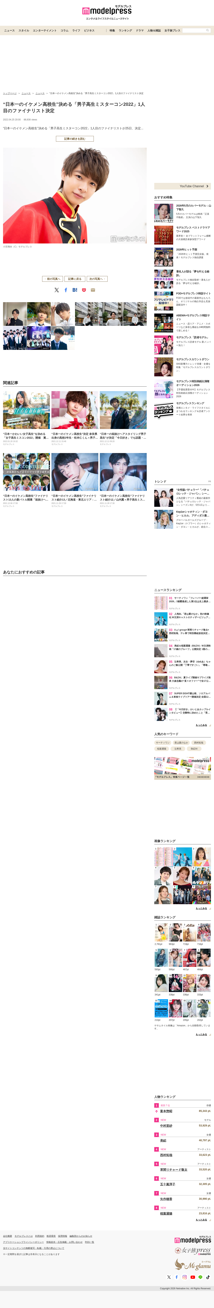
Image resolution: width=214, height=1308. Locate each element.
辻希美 (177, 748)
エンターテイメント (45, 30)
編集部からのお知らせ (81, 1236)
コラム (64, 30)
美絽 (163, 1140)
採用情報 (62, 1236)
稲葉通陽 (161, 748)
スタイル (24, 30)
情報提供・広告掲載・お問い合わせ (64, 1242)
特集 (112, 30)
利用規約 (39, 1236)
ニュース (9, 30)
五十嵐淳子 (167, 1184)
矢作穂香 (166, 1199)
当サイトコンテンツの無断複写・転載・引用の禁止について (33, 1248)
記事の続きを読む (74, 138)
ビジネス (89, 30)
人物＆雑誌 (154, 30)
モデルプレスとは (24, 1236)
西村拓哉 (198, 742)
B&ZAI (194, 748)
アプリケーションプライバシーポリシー (23, 1242)
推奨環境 (51, 1236)
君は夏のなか (181, 742)
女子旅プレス (172, 30)
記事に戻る (74, 278)
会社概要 (7, 1236)
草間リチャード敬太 (173, 1169)
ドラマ (140, 30)
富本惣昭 (166, 1111)
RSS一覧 (89, 1242)
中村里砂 (166, 1125)
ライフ (76, 30)
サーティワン (163, 742)
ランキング (125, 30)
